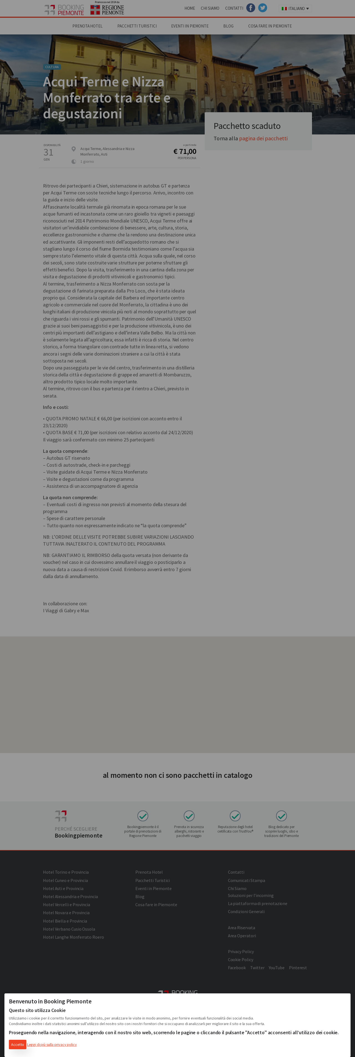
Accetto (17, 1044)
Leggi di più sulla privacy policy (52, 1044)
